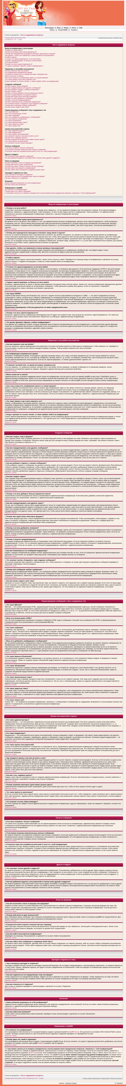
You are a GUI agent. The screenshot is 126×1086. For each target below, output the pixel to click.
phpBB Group (74, 1032)
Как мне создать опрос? (13, 91)
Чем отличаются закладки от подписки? (19, 174)
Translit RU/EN (62, 30)
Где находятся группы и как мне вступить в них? (22, 136)
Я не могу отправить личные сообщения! (19, 148)
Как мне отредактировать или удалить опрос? (21, 95)
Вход (58, 28)
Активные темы (117, 38)
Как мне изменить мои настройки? (17, 71)
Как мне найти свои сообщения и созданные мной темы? (25, 170)
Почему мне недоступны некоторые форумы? (21, 96)
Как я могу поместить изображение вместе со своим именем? (26, 78)
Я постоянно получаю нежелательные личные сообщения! (25, 149)
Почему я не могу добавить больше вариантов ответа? (24, 93)
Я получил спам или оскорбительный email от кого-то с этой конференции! (31, 151)
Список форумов (12, 35)
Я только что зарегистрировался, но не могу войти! (23, 59)
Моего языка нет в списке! (14, 76)
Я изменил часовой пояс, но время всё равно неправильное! (26, 74)
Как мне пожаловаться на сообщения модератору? (23, 102)
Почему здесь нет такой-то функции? (18, 191)
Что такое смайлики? (12, 115)
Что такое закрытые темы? (14, 124)
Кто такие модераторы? (13, 132)
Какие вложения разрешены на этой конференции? (23, 183)
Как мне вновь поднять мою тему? (17, 107)
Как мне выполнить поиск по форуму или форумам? (23, 163)
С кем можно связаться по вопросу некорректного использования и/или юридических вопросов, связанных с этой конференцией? (50, 193)
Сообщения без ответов (105, 38)
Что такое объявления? (13, 121)
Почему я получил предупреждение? (18, 100)
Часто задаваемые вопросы (32, 35)
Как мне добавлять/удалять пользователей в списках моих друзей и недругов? (32, 158)
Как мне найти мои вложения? (15, 185)
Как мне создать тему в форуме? (16, 86)
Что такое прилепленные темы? (16, 122)
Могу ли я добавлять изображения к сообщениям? (22, 117)
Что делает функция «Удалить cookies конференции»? (24, 66)
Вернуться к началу (10, 215)
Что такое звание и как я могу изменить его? (20, 79)
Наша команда (105, 1078)
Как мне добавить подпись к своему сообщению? (22, 89)
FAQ (80, 28)
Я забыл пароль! (11, 57)
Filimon (52, 30)
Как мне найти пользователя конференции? (20, 168)
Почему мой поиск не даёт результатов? (19, 164)
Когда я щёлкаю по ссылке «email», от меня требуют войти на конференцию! (32, 81)
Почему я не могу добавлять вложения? (19, 98)
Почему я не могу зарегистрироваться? (18, 64)
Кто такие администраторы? (15, 131)
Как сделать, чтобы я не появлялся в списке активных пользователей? (29, 55)
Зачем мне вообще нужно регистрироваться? (21, 52)
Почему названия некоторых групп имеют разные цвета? (25, 139)
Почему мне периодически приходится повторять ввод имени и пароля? (30, 54)
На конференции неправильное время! (18, 72)
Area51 (40, 1043)
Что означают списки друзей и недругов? (19, 156)
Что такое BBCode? (12, 112)
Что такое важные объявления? (16, 119)
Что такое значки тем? (13, 126)
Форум (66, 28)
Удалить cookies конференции (91, 1078)
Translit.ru (74, 30)
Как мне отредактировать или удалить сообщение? (23, 88)
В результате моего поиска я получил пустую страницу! (24, 166)
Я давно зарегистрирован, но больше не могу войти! (23, 61)
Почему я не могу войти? (13, 50)
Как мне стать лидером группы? (16, 138)
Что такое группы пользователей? (17, 134)
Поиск (74, 28)
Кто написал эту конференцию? (16, 189)
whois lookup (33, 1053)
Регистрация (49, 28)
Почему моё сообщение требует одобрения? (20, 105)
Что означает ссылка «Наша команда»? (19, 143)
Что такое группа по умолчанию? (16, 141)
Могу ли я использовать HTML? (16, 114)
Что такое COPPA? (11, 62)
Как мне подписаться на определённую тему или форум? (25, 176)
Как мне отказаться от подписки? (16, 178)
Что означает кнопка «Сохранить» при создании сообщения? (26, 103)
